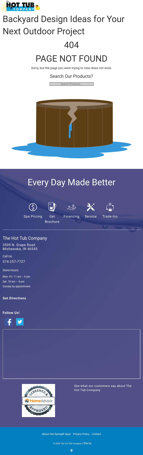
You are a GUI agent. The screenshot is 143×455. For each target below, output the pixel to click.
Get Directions (14, 298)
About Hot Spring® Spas (56, 434)
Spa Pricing (33, 216)
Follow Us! (11, 313)
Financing (71, 216)
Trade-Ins (110, 216)
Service (91, 216)
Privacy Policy (81, 434)
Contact (96, 434)
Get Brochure (52, 219)
